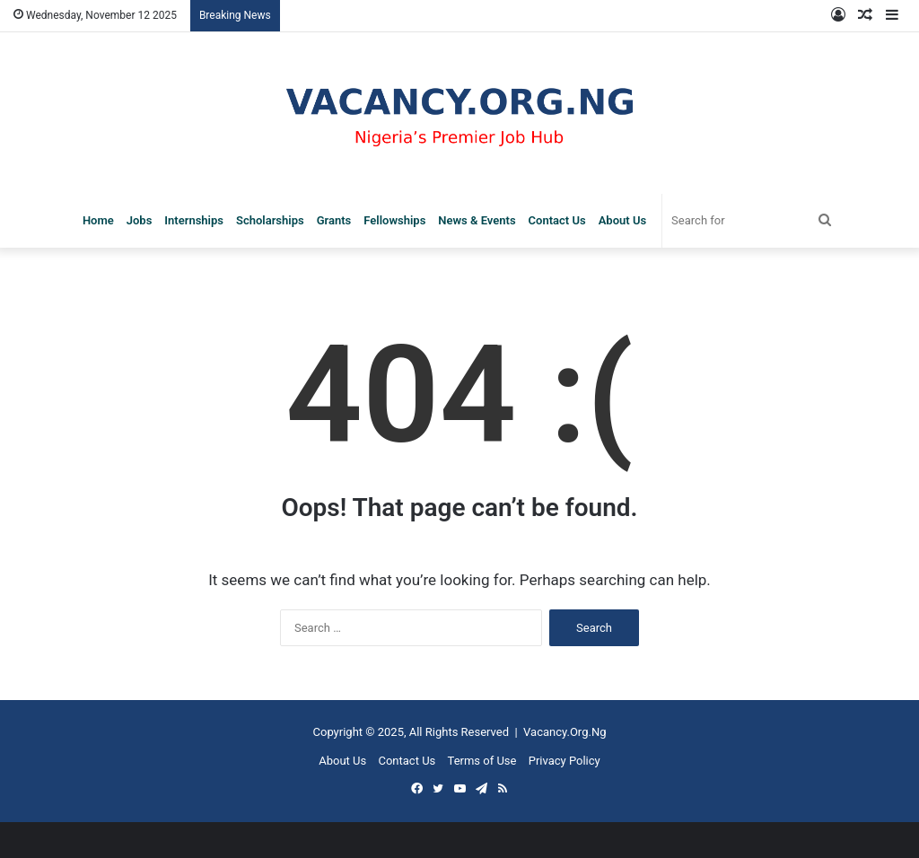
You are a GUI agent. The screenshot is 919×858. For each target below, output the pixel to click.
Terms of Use (482, 760)
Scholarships (270, 220)
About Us (622, 220)
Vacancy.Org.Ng (564, 732)
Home (98, 220)
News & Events (476, 220)
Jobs (140, 220)
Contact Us (557, 220)
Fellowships (394, 220)
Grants (334, 220)
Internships (193, 220)
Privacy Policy (564, 760)
